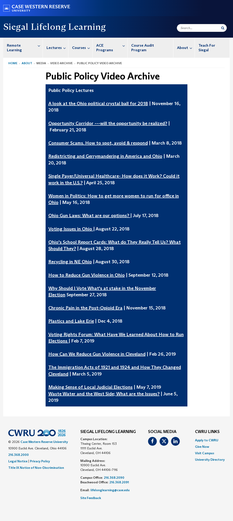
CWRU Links (207, 432)
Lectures (57, 47)
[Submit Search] (222, 28)
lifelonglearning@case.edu (110, 490)
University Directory (210, 459)
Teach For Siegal (206, 47)
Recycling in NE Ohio (70, 261)
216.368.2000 (18, 455)
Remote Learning (25, 45)
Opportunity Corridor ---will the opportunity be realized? (107, 123)
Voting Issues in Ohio (70, 229)
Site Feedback (90, 498)
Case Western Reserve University (44, 442)
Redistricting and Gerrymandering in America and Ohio (105, 156)
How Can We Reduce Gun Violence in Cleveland (97, 354)
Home (12, 63)
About (186, 47)
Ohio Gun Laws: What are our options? (89, 215)
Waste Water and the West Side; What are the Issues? (104, 394)
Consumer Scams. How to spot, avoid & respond (98, 143)
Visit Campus (204, 453)
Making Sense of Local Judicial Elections (90, 387)
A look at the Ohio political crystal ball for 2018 (98, 103)
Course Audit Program (142, 47)
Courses (82, 47)
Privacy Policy (40, 461)
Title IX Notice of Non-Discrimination (36, 468)
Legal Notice (17, 461)
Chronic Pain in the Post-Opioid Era (85, 308)
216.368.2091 (119, 482)
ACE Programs (111, 45)
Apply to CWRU (206, 440)
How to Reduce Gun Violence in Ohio (86, 275)
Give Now (202, 447)
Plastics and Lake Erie (71, 321)
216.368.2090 (114, 478)
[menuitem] (23, 48)
